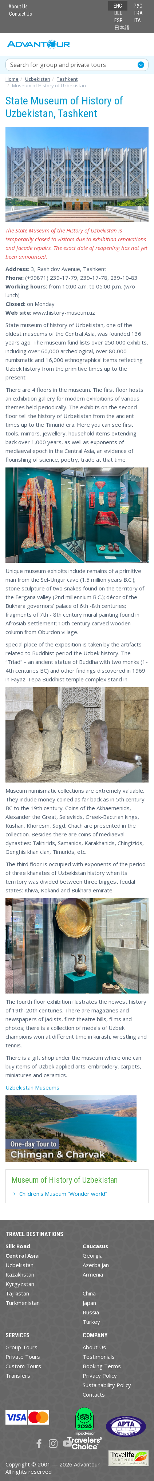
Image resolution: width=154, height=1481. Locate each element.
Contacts (94, 1394)
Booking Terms (102, 1366)
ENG (118, 6)
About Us (18, 6)
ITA (137, 20)
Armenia (93, 1274)
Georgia (93, 1255)
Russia (91, 1312)
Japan (89, 1302)
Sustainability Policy (107, 1385)
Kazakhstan (19, 1274)
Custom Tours (23, 1366)
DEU (118, 13)
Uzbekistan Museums (32, 1087)
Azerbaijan (96, 1265)
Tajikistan (17, 1293)
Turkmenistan (22, 1302)
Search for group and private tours (58, 65)
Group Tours (21, 1347)
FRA (138, 13)
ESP (118, 20)
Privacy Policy (100, 1375)
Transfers (17, 1375)
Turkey (91, 1321)
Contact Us (20, 14)
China (89, 1293)
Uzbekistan (19, 1265)
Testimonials (99, 1356)
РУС (138, 6)
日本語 (122, 28)
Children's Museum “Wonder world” (63, 1193)
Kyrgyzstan (19, 1283)
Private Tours (22, 1356)
